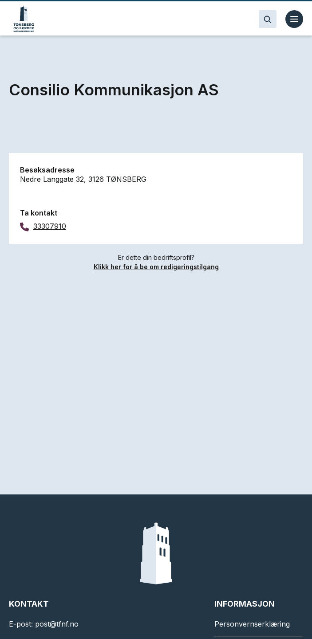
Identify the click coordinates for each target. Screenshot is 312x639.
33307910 (49, 226)
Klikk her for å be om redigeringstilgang (156, 266)
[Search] (267, 19)
